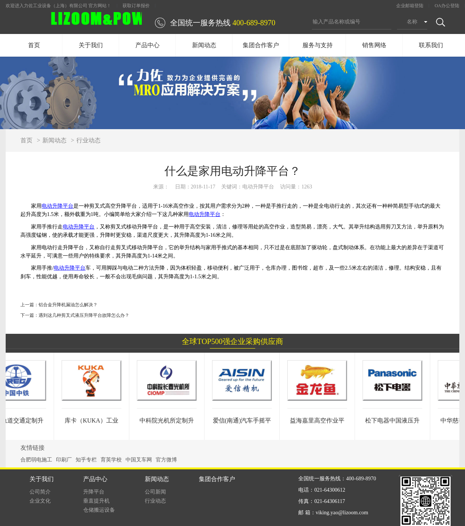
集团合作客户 (261, 45)
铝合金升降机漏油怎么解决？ (68, 304)
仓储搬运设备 (99, 510)
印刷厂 (64, 460)
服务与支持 (317, 45)
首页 (34, 45)
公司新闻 (155, 492)
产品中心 (147, 45)
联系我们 (431, 45)
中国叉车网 (139, 460)
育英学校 (111, 460)
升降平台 (93, 492)
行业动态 (88, 140)
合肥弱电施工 (36, 460)
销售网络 (374, 45)
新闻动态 (204, 45)
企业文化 (40, 501)
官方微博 (166, 460)
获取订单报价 (136, 5)
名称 (412, 22)
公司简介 (40, 492)
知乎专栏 (86, 460)
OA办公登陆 (447, 5)
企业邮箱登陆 (409, 5)
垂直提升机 (96, 501)
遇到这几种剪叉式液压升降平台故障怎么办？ (84, 315)
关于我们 (91, 45)
